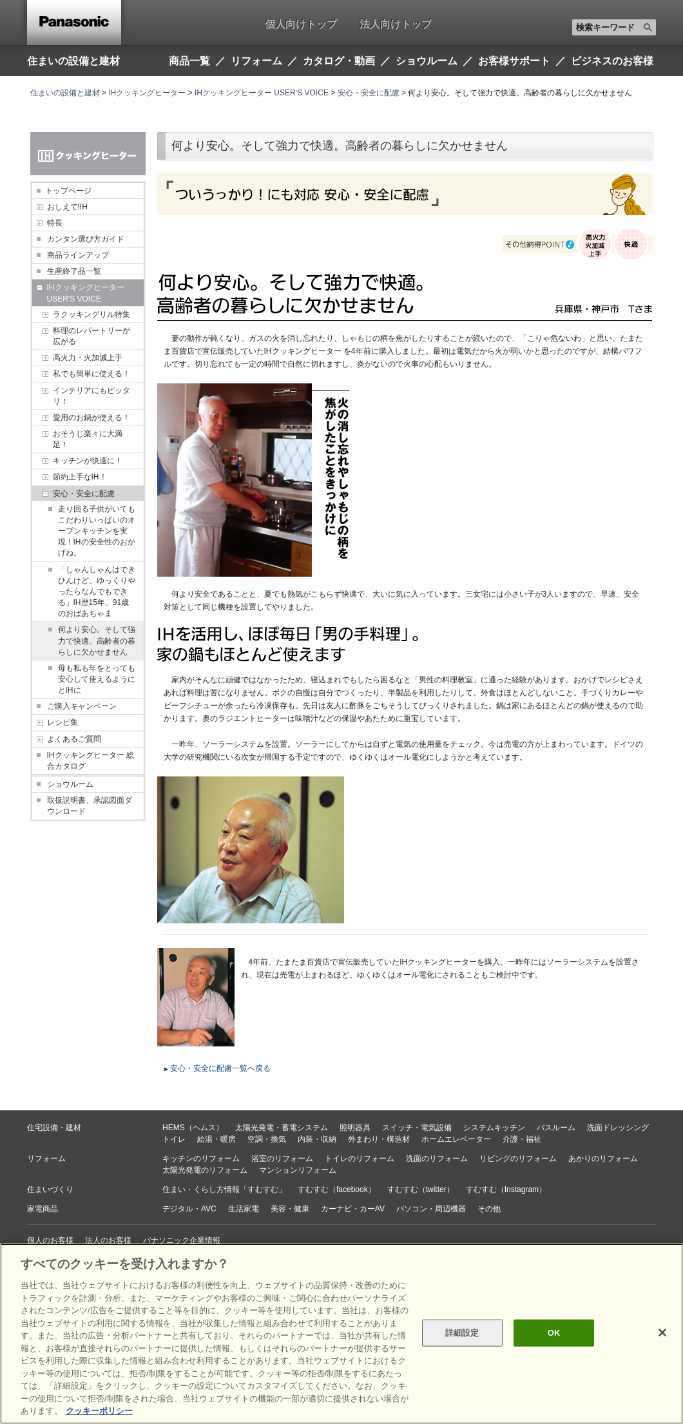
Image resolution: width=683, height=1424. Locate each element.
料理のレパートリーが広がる (91, 336)
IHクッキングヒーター (147, 92)
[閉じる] (662, 1332)
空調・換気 (266, 1139)
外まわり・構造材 (379, 1139)
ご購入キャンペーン (82, 706)
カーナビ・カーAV (353, 1208)
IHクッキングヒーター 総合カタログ (90, 761)
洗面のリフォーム (437, 1158)
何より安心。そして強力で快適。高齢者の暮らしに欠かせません (96, 640)
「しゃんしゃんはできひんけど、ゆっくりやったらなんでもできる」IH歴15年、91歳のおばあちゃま (96, 592)
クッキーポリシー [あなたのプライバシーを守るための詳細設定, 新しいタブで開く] (99, 1411)
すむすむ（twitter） (420, 1189)
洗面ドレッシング (618, 1127)
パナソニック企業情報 (181, 1240)
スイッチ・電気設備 (417, 1127)
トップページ (68, 190)
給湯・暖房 (216, 1139)
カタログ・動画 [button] (339, 61)
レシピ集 (62, 722)
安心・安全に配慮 (368, 92)
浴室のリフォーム (282, 1158)
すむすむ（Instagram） (506, 1189)
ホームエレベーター (456, 1139)
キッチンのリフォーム (201, 1158)
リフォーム (46, 1158)
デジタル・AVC (189, 1208)
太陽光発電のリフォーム (204, 1170)
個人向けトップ (301, 24)
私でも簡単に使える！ (91, 373)
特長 (55, 222)
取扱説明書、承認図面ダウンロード (89, 806)
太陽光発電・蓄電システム (281, 1127)
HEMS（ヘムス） (193, 1127)
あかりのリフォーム (603, 1158)
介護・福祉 (522, 1139)
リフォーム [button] (256, 61)
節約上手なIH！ (80, 476)
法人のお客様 (108, 1240)
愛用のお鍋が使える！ (91, 417)
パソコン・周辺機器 (431, 1208)
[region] (341, 1334)
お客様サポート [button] (514, 61)
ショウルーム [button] (426, 61)
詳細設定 (462, 1333)
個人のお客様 (50, 1240)
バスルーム (556, 1127)
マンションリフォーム (297, 1170)
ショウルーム (70, 784)
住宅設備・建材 (54, 1127)
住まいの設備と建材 (73, 60)
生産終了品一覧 (74, 271)
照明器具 (355, 1127)
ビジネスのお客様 (612, 61)
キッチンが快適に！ (87, 460)
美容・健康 (290, 1208)
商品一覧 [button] (189, 61)
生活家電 (243, 1208)
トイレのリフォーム (359, 1158)
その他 (489, 1208)
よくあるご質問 (74, 739)
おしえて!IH (67, 206)
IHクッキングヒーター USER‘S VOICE (262, 92)
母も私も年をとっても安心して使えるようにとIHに (96, 679)
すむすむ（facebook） (337, 1189)
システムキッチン (494, 1127)
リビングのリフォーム (518, 1158)
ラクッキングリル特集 (91, 314)
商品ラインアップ (78, 255)
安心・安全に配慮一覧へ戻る (220, 1068)
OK (554, 1333)
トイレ (174, 1139)
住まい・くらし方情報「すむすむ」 (224, 1189)
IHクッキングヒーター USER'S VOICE (85, 293)
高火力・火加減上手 (87, 357)
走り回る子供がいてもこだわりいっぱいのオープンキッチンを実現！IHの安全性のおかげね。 (96, 531)
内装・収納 (317, 1139)
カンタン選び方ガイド (85, 239)
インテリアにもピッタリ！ (91, 396)
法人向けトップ (396, 24)
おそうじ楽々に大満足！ (87, 439)
